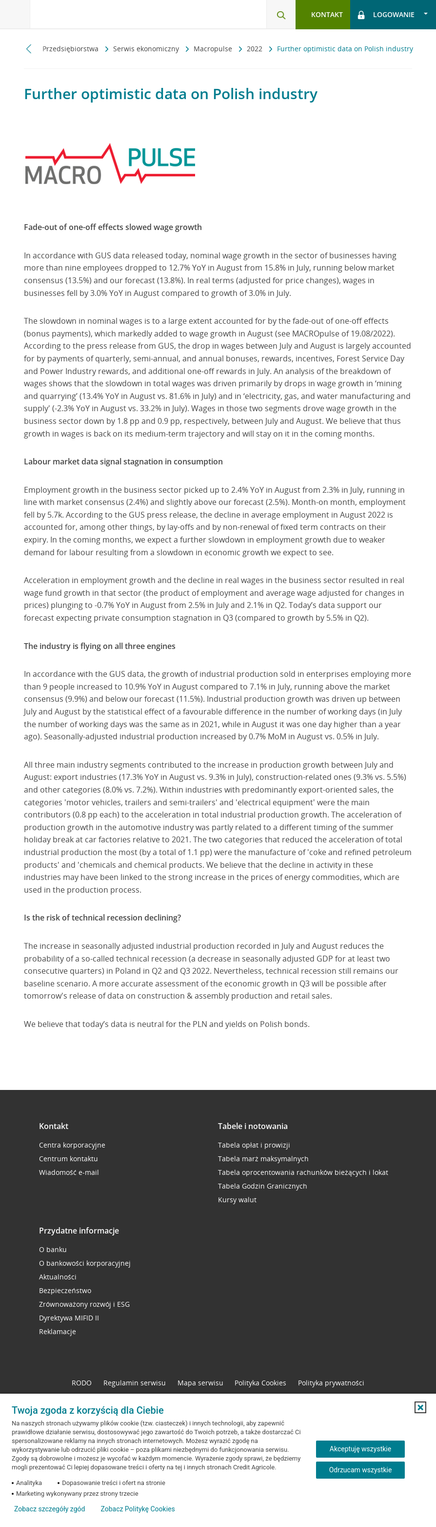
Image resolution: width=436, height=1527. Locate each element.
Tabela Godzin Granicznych (262, 1186)
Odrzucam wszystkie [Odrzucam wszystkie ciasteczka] (360, 1470)
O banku (53, 1249)
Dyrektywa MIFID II (69, 1317)
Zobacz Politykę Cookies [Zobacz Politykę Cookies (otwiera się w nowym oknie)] (137, 1509)
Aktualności (58, 1276)
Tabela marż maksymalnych (263, 1158)
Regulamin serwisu (134, 1382)
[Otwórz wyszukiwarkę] (281, 14)
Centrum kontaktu (68, 1158)
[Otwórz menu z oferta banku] (15, 14)
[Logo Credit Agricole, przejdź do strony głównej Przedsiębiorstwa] (81, 14)
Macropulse (214, 48)
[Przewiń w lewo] (29, 48)
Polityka (260, 1382)
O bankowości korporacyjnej (85, 1263)
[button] (420, 1407)
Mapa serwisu (200, 1382)
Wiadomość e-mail (69, 1172)
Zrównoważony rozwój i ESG (84, 1304)
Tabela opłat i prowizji (254, 1145)
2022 (255, 48)
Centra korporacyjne (72, 1145)
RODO (82, 1382)
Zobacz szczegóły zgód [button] (49, 1509)
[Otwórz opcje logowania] (393, 14)
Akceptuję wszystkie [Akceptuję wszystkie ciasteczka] (360, 1449)
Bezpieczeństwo (65, 1290)
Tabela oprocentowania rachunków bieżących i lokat (303, 1172)
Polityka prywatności (331, 1382)
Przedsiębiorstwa (71, 48)
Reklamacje (57, 1331)
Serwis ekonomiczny (147, 48)
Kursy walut (237, 1199)
